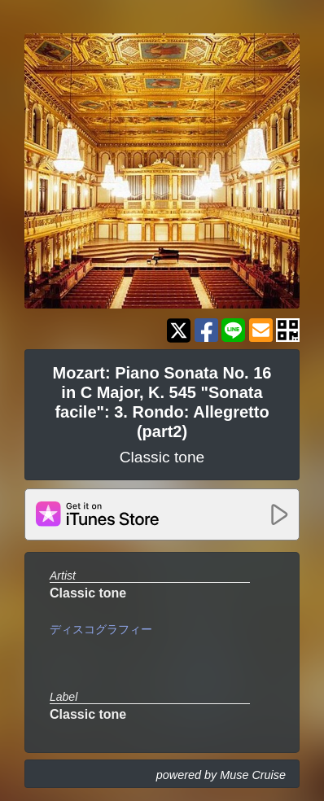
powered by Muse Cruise (221, 774)
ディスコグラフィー (101, 629)
